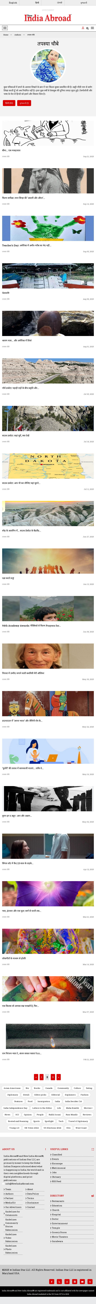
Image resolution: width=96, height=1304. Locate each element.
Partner (9, 1198)
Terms (30, 1198)
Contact (31, 1207)
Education (57, 1205)
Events (55, 1159)
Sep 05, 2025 (88, 251)
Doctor (55, 1219)
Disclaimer (33, 1202)
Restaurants (58, 1201)
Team (8, 1189)
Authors (19, 35)
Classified (57, 1154)
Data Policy (33, 1193)
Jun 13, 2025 (88, 584)
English (13, 2)
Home (7, 35)
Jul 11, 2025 (89, 489)
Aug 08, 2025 (88, 299)
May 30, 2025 (88, 679)
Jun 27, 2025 (88, 536)
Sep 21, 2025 (88, 156)
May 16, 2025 (88, 774)
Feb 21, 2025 (88, 1059)
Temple (56, 1228)
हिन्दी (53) (9, 103)
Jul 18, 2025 (89, 441)
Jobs (54, 1172)
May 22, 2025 (88, 727)
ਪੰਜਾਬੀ (59, 2)
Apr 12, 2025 (88, 869)
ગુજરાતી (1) (24, 103)
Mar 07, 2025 (88, 1012)
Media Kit (10, 1202)
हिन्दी (37, 2)
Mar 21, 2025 (88, 917)
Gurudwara (57, 1241)
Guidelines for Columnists (12, 1213)
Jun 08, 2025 (88, 632)
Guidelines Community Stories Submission (11, 1224)
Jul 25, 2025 (89, 394)
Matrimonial (59, 1168)
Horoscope (57, 1163)
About (30, 1189)
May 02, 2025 (88, 822)
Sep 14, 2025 (88, 204)
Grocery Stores (59, 1232)
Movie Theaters (60, 1236)
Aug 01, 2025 (88, 346)
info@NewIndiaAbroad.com (19, 1183)
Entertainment (60, 1223)
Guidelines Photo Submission (11, 1249)
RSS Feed (56, 1181)
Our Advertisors (13, 1207)
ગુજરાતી (83, 2)
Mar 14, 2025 (88, 964)
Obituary (56, 1177)
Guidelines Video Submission (11, 1238)
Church (55, 1210)
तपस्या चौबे (31, 35)
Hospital (56, 1214)
